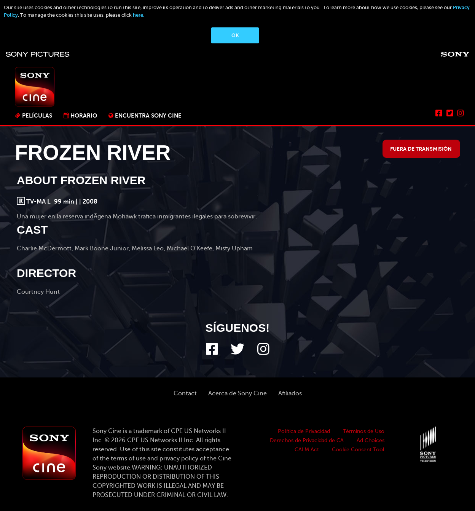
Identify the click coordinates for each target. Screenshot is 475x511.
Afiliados (290, 393)
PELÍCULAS (37, 115)
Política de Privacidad (304, 431)
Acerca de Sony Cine (237, 393)
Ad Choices (370, 440)
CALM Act (307, 449)
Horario (83, 115)
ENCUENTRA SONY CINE (148, 115)
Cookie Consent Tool (358, 449)
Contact (185, 393)
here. (138, 15)
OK (235, 35)
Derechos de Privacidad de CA (307, 440)
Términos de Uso (363, 431)
